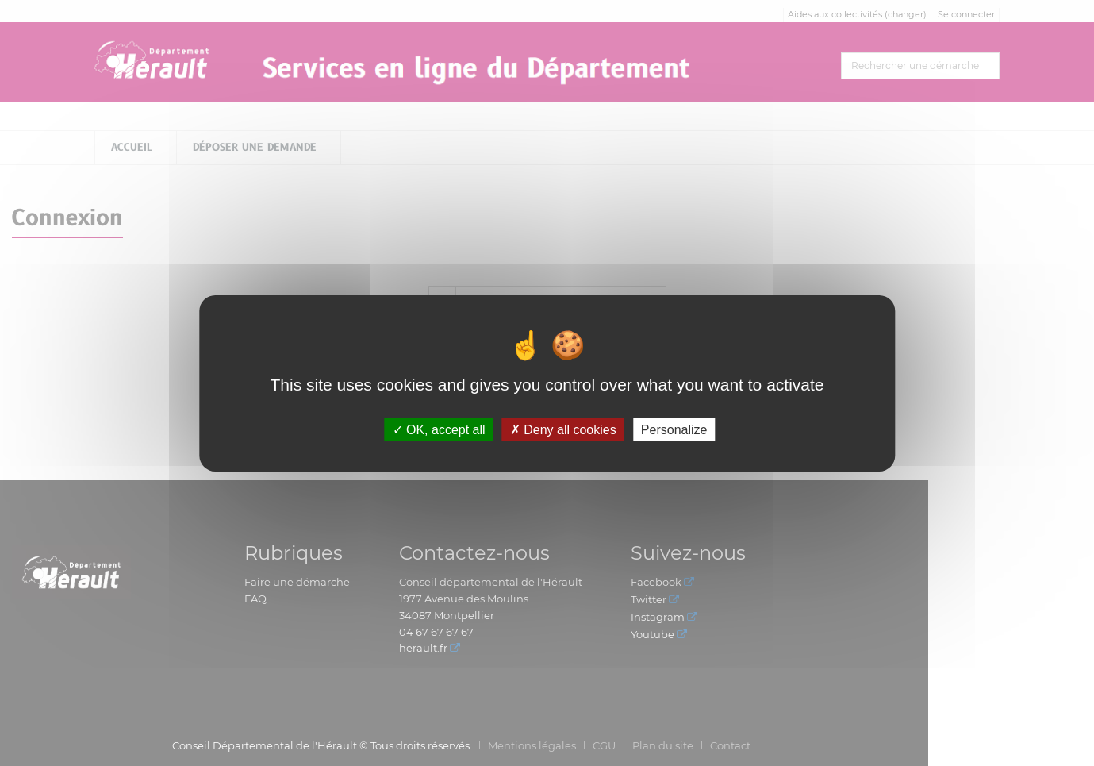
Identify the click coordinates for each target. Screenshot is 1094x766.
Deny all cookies (563, 429)
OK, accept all (439, 429)
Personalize (674, 429)
